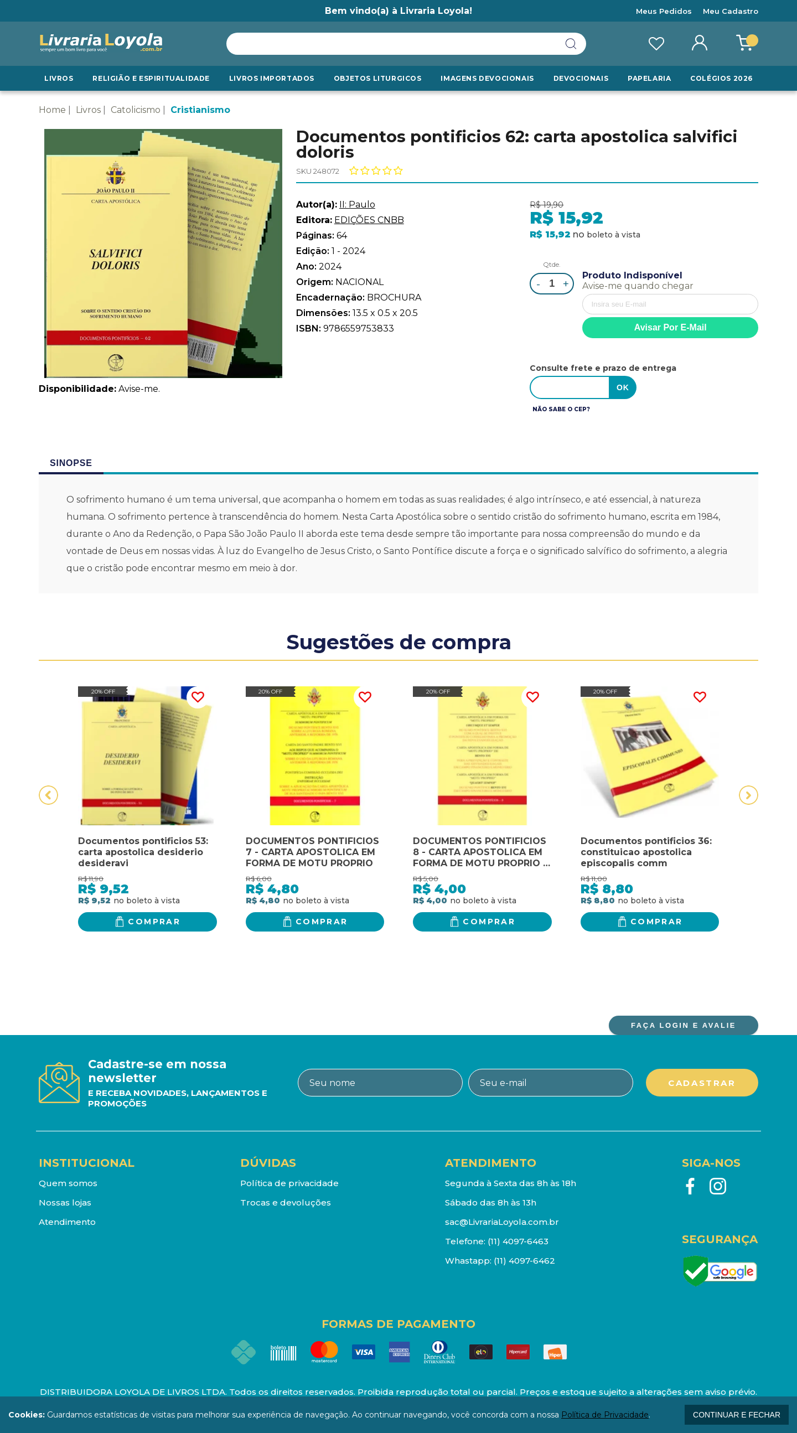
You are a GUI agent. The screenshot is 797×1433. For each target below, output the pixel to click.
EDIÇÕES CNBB (369, 220)
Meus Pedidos (664, 11)
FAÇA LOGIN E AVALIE (683, 1025)
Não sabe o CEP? (561, 409)
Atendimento (67, 1222)
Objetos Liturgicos (378, 78)
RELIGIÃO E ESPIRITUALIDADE (151, 78)
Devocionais (581, 78)
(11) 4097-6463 (518, 1241)
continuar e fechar (736, 1414)
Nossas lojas (65, 1202)
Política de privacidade (289, 1183)
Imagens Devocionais (487, 78)
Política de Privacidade (605, 1415)
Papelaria (649, 78)
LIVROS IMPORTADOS (271, 78)
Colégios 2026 (721, 78)
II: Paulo (357, 204)
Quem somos (68, 1183)
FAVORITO (198, 697)
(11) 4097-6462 (524, 1260)
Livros (59, 78)
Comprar (154, 922)
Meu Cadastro (730, 11)
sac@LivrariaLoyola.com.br (502, 1222)
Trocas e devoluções (285, 1202)
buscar (571, 43)
